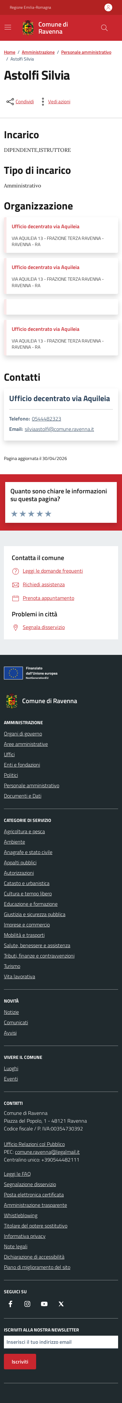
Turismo (12, 966)
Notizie (11, 1012)
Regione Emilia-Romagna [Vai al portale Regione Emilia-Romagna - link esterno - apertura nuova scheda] (30, 7)
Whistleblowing (20, 1215)
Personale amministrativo (31, 785)
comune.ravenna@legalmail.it (47, 1152)
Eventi (11, 1079)
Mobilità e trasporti (24, 935)
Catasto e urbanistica (26, 883)
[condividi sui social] (19, 101)
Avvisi (10, 1033)
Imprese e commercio (27, 924)
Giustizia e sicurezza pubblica (34, 914)
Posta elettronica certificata (34, 1194)
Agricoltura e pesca (24, 831)
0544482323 (46, 418)
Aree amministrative (26, 744)
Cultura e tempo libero (28, 893)
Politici (11, 775)
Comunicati (16, 1022)
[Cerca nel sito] (104, 28)
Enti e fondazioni (22, 765)
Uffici (9, 754)
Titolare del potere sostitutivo (35, 1225)
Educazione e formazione (31, 904)
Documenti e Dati (22, 796)
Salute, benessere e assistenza (37, 945)
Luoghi (11, 1068)
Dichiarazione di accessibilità (34, 1257)
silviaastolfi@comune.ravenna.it (59, 429)
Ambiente (14, 842)
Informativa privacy (25, 1236)
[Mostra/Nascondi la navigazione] (8, 27)
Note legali (15, 1246)
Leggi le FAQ (17, 1174)
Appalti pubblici (20, 862)
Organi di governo (23, 733)
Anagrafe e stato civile (28, 852)
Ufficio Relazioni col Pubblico (34, 1144)
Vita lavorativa (19, 976)
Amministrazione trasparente (35, 1205)
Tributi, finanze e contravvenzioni (39, 956)
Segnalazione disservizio (30, 1184)
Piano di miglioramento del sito (37, 1267)
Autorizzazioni (19, 873)
